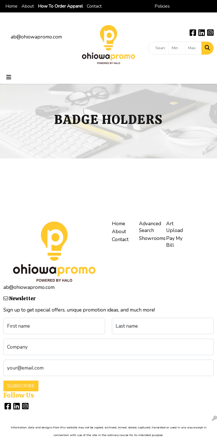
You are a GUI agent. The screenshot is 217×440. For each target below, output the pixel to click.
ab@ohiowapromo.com (36, 36)
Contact (94, 6)
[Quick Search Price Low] (177, 48)
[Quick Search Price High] (193, 48)
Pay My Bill (174, 241)
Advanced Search (149, 227)
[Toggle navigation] (9, 77)
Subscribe (21, 386)
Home (11, 6)
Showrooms (149, 238)
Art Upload (174, 227)
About (27, 6)
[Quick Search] (158, 48)
